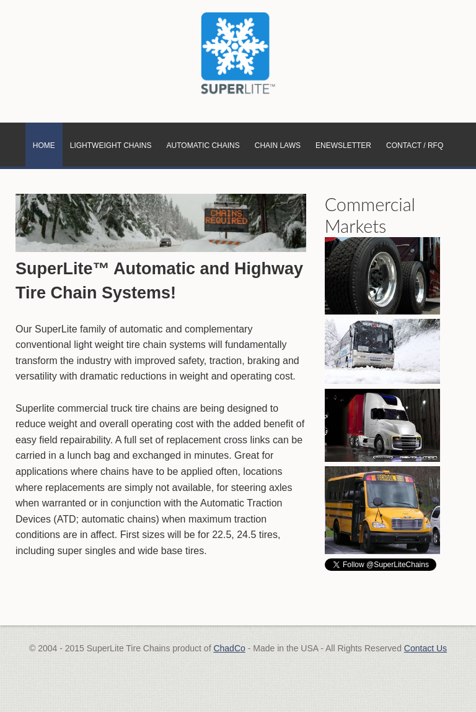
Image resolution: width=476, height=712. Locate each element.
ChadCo (229, 648)
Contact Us (425, 648)
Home (44, 145)
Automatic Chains (203, 145)
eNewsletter (343, 145)
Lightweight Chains (111, 145)
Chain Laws (278, 145)
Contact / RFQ (414, 145)
